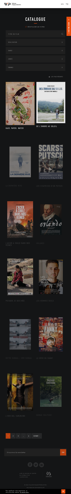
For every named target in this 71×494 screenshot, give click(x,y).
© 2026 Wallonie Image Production (35, 485)
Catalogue (35, 19)
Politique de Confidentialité (35, 487)
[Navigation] (67, 4)
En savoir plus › (24, 492)
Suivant (36, 436)
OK (63, 491)
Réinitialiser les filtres (35, 27)
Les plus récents (57, 76)
